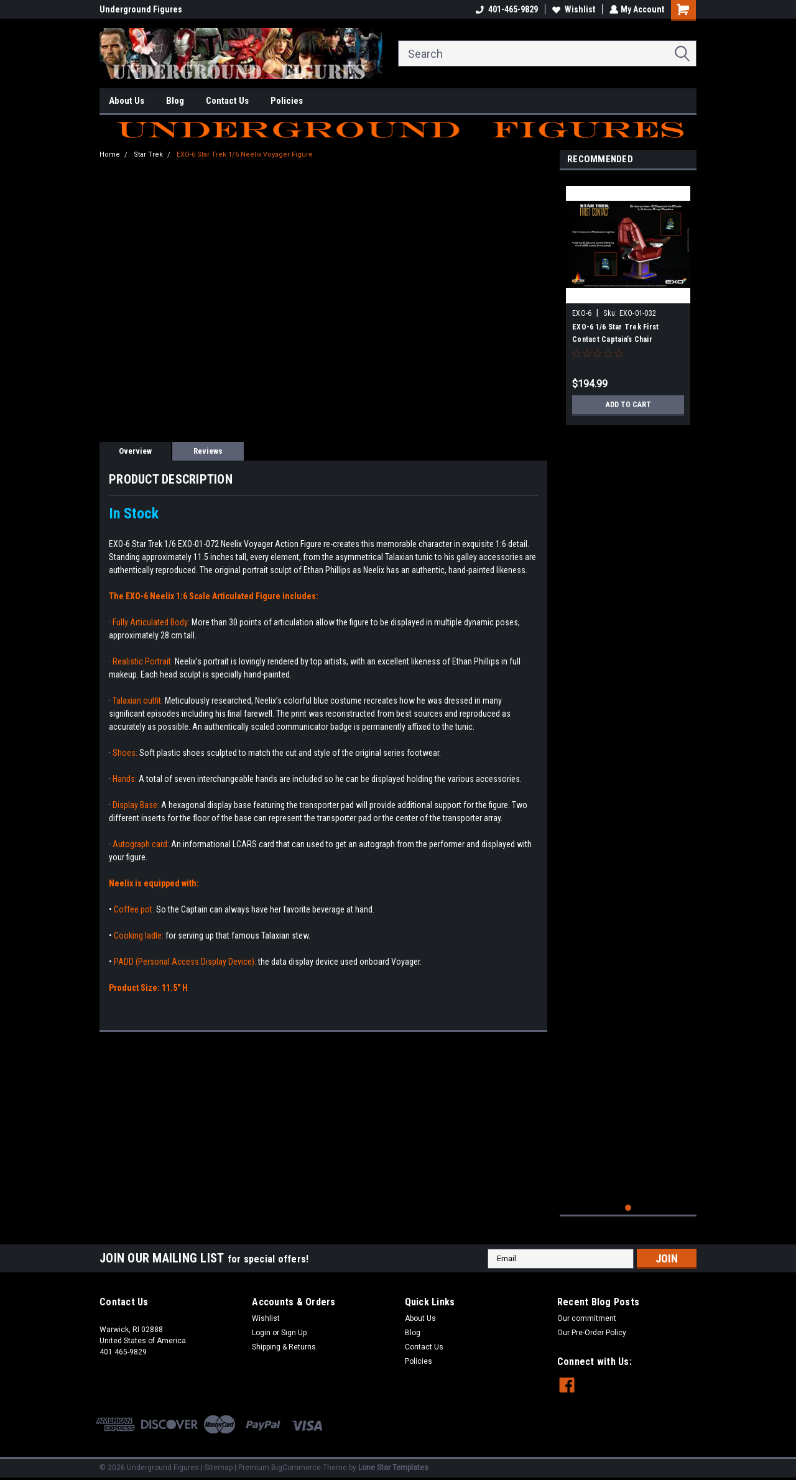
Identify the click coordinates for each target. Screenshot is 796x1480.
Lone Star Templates (393, 1467)
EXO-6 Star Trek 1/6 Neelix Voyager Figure (245, 154)
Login (261, 1332)
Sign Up (294, 1332)
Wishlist (572, 9)
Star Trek (148, 154)
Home (110, 154)
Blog (175, 100)
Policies (287, 100)
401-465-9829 (505, 9)
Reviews (208, 451)
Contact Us (227, 100)
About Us (126, 100)
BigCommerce (296, 1467)
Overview (135, 451)
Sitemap (219, 1467)
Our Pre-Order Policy (591, 1332)
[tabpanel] (628, 301)
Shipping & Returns (284, 1347)
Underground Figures (141, 9)
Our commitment (586, 1318)
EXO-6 (581, 313)
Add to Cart (628, 405)
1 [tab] (628, 1208)
